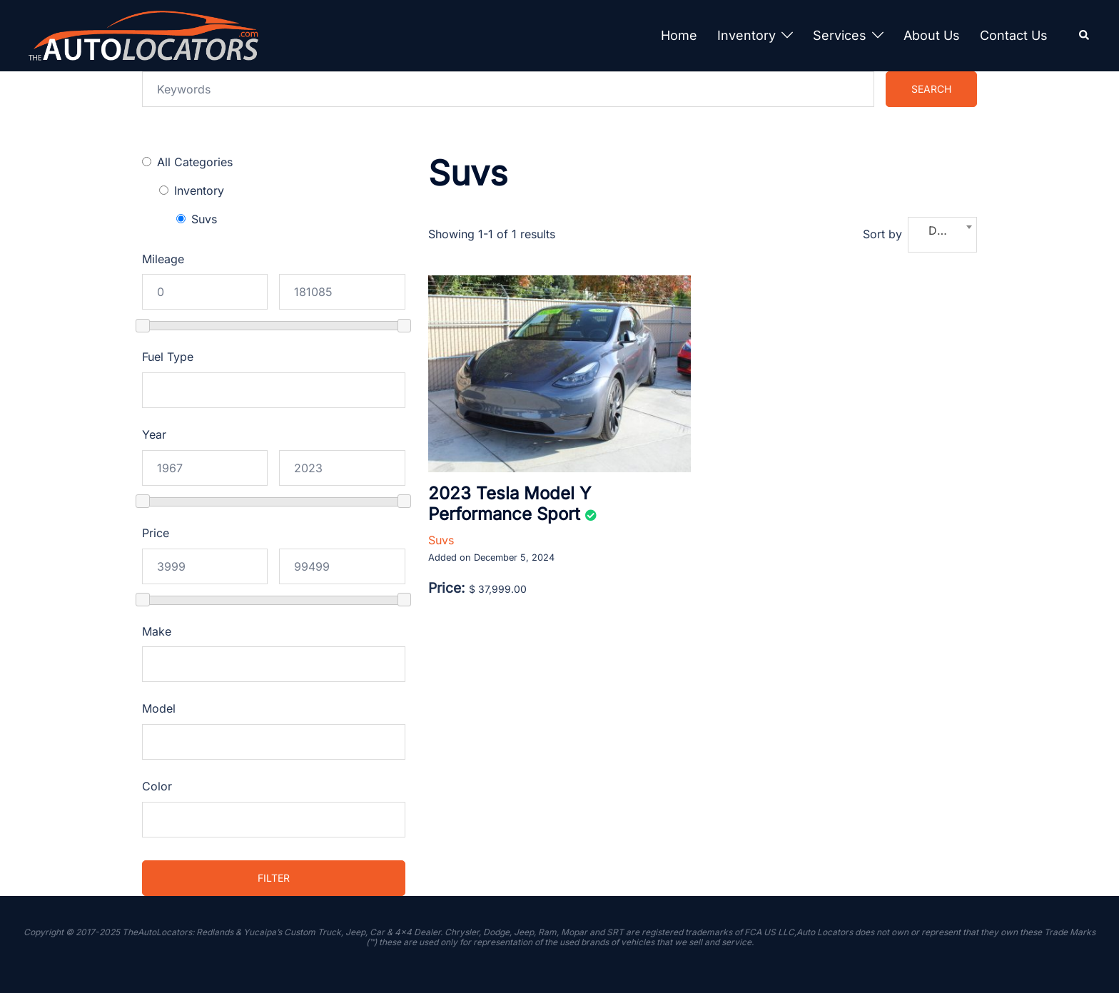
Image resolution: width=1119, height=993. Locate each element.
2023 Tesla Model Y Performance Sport (509, 503)
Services (839, 35)
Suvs (441, 540)
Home (679, 35)
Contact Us (1014, 35)
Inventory (746, 35)
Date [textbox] (940, 230)
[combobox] (942, 235)
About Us (931, 35)
